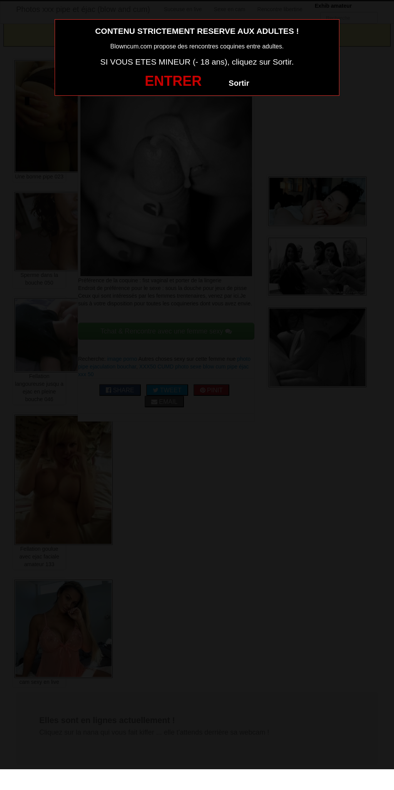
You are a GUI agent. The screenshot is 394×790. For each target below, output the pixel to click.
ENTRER (173, 81)
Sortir (239, 83)
